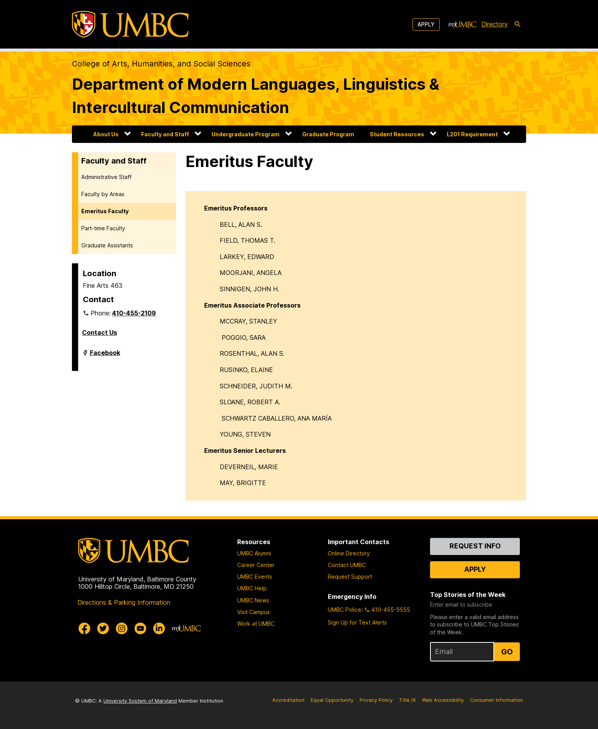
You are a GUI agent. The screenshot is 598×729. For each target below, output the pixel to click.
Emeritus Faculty (105, 211)
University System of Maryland (140, 701)
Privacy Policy (376, 700)
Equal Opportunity (332, 700)
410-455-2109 (134, 313)
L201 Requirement (472, 134)
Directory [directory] (494, 24)
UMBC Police (344, 609)
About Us (106, 134)
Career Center (256, 565)
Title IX (407, 700)
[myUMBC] (462, 24)
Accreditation (288, 700)
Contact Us (99, 332)
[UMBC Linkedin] (159, 628)
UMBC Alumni (254, 553)
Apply (426, 24)
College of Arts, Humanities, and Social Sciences (161, 63)
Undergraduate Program (246, 134)
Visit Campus (253, 612)
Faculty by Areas (102, 194)
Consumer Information (496, 700)
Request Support (350, 576)
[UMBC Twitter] (103, 628)
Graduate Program (328, 134)
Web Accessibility (443, 700)
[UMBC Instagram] (121, 628)
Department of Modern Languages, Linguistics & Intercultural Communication (255, 96)
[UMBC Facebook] (84, 628)
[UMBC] (130, 24)
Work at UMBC (256, 623)
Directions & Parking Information (123, 602)
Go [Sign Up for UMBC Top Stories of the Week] (507, 651)
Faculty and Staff (165, 134)
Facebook (105, 356)
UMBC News (253, 600)
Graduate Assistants (107, 245)
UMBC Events (254, 576)
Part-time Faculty (103, 228)
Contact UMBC (347, 565)
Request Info (475, 546)
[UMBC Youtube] (140, 628)
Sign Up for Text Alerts (357, 622)
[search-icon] (517, 24)
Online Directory (349, 553)
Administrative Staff (106, 177)
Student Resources (397, 134)
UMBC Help (252, 588)
